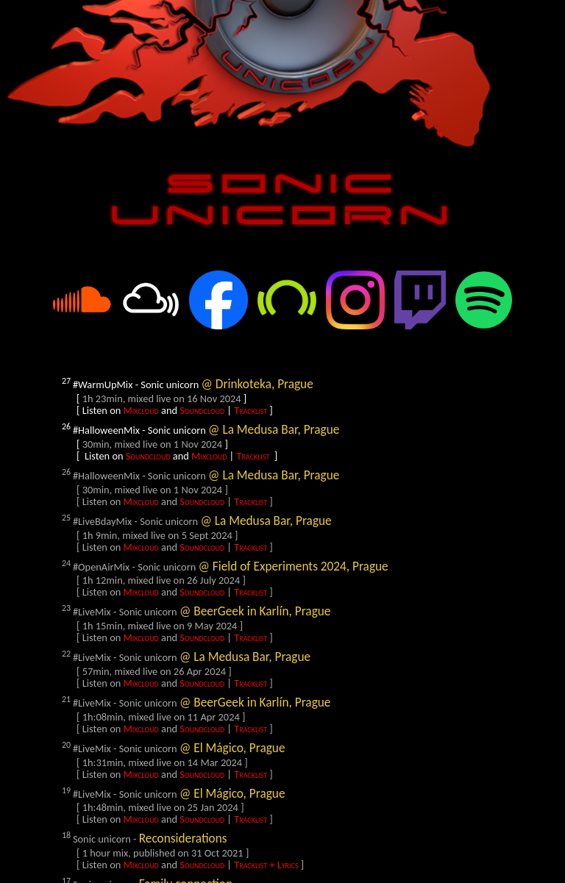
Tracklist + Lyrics (266, 864)
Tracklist (250, 410)
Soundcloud (202, 410)
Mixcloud (141, 410)
